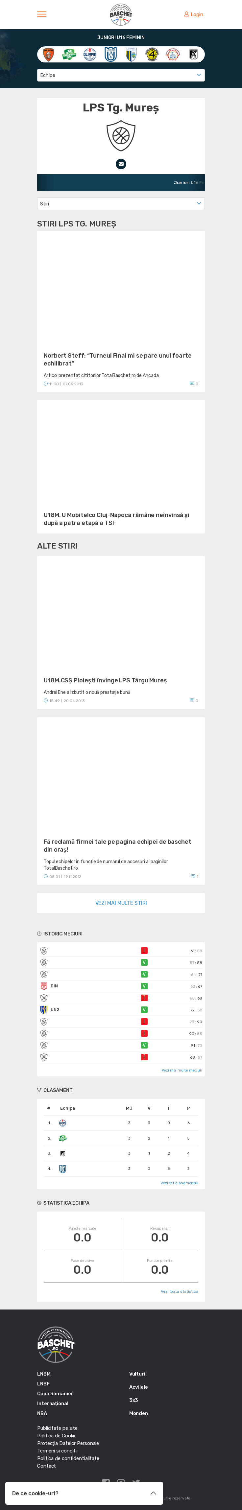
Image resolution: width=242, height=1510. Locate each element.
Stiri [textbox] (44, 204)
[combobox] (121, 75)
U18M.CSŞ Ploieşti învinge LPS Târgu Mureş (105, 680)
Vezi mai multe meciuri (182, 1070)
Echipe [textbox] (47, 75)
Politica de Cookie (57, 1436)
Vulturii (138, 1374)
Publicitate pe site (57, 1428)
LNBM (44, 1374)
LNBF (43, 1384)
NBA (42, 1413)
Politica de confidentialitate (68, 1458)
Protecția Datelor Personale (68, 1443)
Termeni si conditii (57, 1451)
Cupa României (54, 1394)
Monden (138, 1413)
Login (193, 14)
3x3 (133, 1400)
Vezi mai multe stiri (121, 903)
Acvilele (138, 1387)
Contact (46, 1466)
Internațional (52, 1403)
